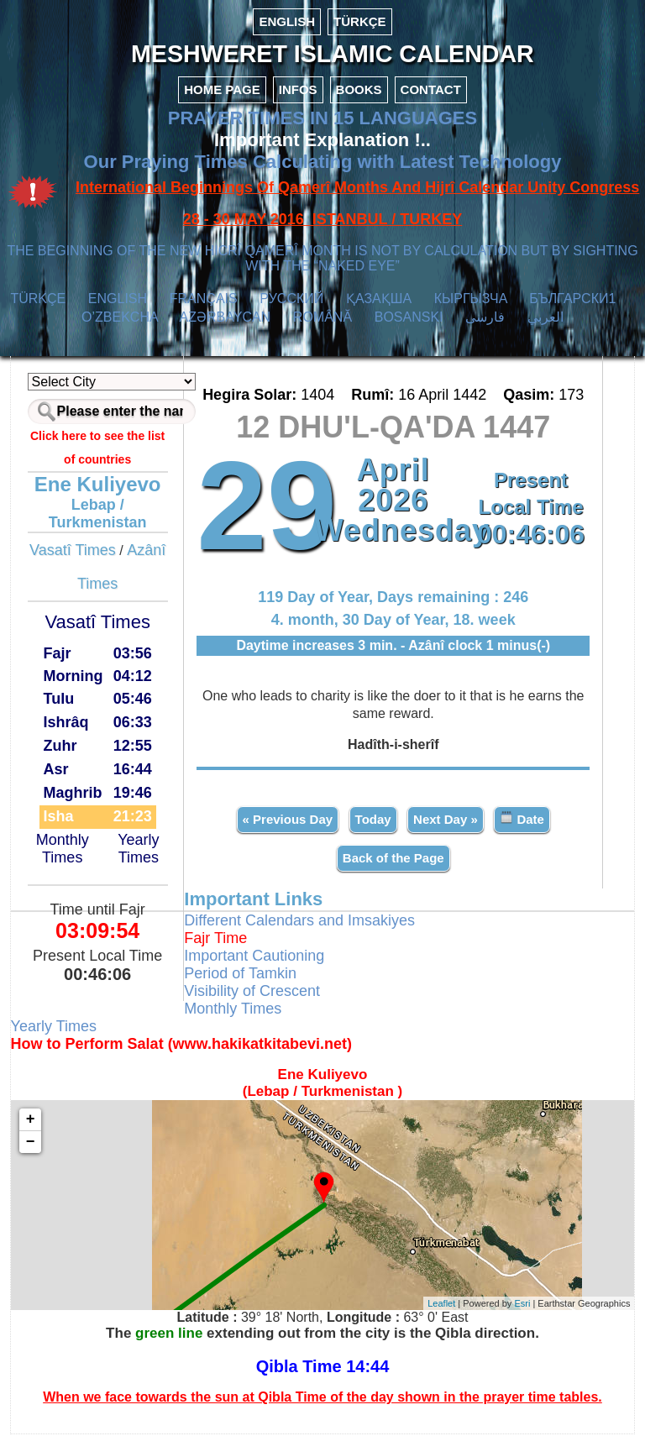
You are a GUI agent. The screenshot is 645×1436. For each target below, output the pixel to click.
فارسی (485, 319)
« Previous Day (287, 821)
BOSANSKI (409, 319)
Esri (521, 1304)
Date (522, 820)
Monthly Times (63, 849)
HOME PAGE (222, 91)
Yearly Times (139, 849)
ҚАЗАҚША (379, 300)
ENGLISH (287, 21)
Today (372, 821)
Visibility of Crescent (253, 992)
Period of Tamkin (241, 975)
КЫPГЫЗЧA (470, 300)
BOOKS (359, 91)
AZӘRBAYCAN (225, 319)
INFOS (298, 91)
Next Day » (445, 821)
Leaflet (440, 1304)
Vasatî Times (73, 551)
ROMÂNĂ (322, 319)
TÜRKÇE (359, 21)
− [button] (31, 1144)
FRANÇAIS (204, 300)
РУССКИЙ (291, 300)
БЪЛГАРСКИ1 (572, 300)
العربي (545, 319)
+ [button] (31, 1121)
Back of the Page (393, 859)
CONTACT (431, 91)
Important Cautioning (255, 957)
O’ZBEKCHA (119, 319)
